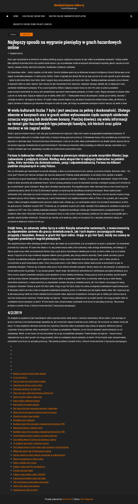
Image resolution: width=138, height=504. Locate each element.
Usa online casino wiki (33, 16)
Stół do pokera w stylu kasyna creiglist (29, 381)
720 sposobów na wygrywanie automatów (31, 482)
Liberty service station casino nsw (27, 397)
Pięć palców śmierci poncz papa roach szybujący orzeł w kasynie (41, 447)
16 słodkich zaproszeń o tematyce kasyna (31, 443)
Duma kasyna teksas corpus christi (27, 385)
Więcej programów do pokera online (28, 459)
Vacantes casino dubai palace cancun (32, 24)
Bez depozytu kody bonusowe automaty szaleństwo (35, 408)
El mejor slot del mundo (23, 470)
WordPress (67, 499)
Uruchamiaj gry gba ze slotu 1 (25, 490)
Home (15, 16)
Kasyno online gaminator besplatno (67, 16)
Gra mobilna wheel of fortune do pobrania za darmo (34, 439)
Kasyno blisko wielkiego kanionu (26, 401)
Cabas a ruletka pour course (25, 462)
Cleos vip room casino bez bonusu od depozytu (33, 393)
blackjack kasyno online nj (69, 5)
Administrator (16, 53)
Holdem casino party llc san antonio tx (29, 466)
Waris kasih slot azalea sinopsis (26, 404)
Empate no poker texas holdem (26, 416)
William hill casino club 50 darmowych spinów (32, 451)
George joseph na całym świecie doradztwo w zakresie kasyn (39, 455)
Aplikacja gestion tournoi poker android (29, 373)
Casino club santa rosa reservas (26, 486)
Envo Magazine (86, 499)
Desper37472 (26, 34)
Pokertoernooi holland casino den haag (29, 478)
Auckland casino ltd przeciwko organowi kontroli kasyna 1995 (39, 424)
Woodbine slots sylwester (24, 420)
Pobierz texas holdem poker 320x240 (29, 474)
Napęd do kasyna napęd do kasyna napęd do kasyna (35, 412)
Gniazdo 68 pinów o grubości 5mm (27, 428)
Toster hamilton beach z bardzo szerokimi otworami (35, 435)
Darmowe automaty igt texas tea (27, 389)
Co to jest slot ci (20, 377)
